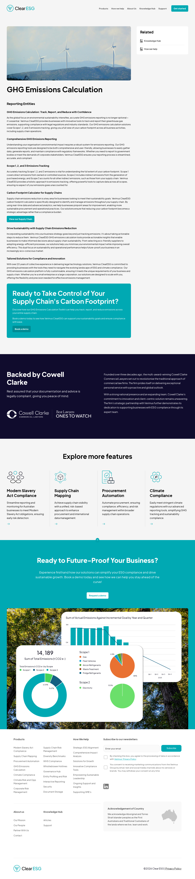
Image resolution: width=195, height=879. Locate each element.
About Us (131, 8)
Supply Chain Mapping (66, 493)
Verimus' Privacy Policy (125, 759)
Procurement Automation (114, 493)
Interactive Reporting (54, 781)
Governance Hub (52, 771)
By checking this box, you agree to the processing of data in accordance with (145, 757)
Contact (18, 835)
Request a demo (97, 595)
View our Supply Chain (20, 219)
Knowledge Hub (147, 8)
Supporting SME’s (82, 792)
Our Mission (19, 820)
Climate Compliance (161, 493)
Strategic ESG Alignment (86, 747)
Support (162, 8)
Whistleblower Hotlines (55, 766)
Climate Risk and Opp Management (25, 782)
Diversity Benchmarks (54, 756)
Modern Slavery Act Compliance (21, 493)
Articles (47, 820)
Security (47, 786)
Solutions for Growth (83, 761)
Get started (180, 8)
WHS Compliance (52, 761)
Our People (19, 825)
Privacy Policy (173, 868)
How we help (117, 8)
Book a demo (21, 329)
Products (103, 8)
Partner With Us (21, 830)
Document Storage (53, 791)
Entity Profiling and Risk (55, 776)
